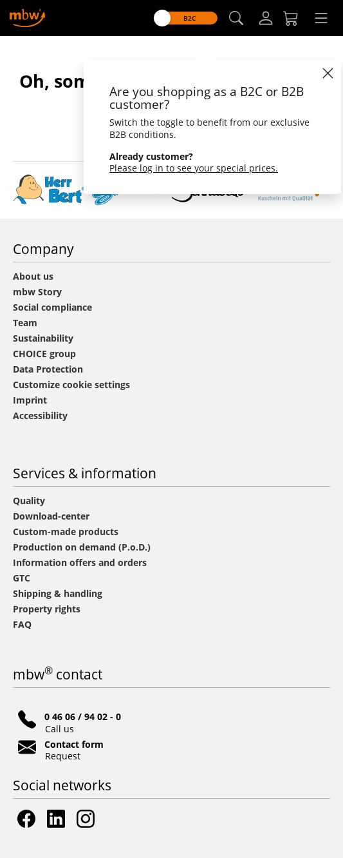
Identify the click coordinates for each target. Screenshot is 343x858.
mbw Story (37, 292)
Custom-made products (67, 531)
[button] (236, 18)
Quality (29, 500)
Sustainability (43, 338)
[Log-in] (266, 18)
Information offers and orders (80, 562)
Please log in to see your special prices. (193, 168)
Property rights (46, 609)
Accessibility (40, 415)
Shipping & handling (57, 593)
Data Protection (48, 369)
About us (33, 276)
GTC (21, 578)
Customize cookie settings (71, 384)
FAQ (22, 624)
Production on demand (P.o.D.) (82, 547)
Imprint (30, 400)
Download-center (51, 516)
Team (25, 323)
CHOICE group (44, 353)
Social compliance (52, 307)
